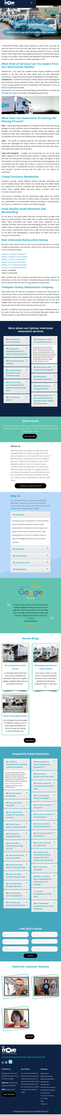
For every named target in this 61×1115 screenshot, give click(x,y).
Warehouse (6, 90)
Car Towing (44, 1099)
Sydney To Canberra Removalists (14, 259)
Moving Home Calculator (48, 1088)
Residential (6, 71)
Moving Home (45, 1085)
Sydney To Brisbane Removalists (14, 262)
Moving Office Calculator (48, 1091)
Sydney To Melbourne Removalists (14, 257)
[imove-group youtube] (6, 1064)
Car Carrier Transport (47, 1096)
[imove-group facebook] (3, 1064)
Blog (42, 1102)
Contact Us (44, 1104)
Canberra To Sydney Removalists (14, 267)
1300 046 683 (13, 783)
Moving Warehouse (46, 1077)
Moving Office (45, 1082)
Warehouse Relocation (47, 1079)
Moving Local (45, 1074)
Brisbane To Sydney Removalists (14, 254)
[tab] (17, 340)
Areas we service (45, 1093)
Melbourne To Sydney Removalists (14, 265)
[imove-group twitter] (11, 1064)
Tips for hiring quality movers (15, 716)
